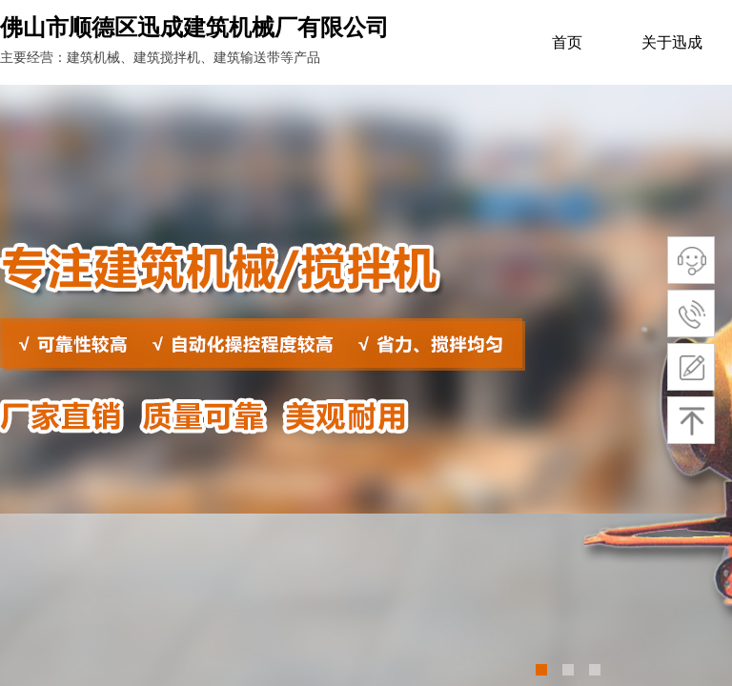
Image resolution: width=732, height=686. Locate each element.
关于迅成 (671, 42)
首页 (567, 42)
